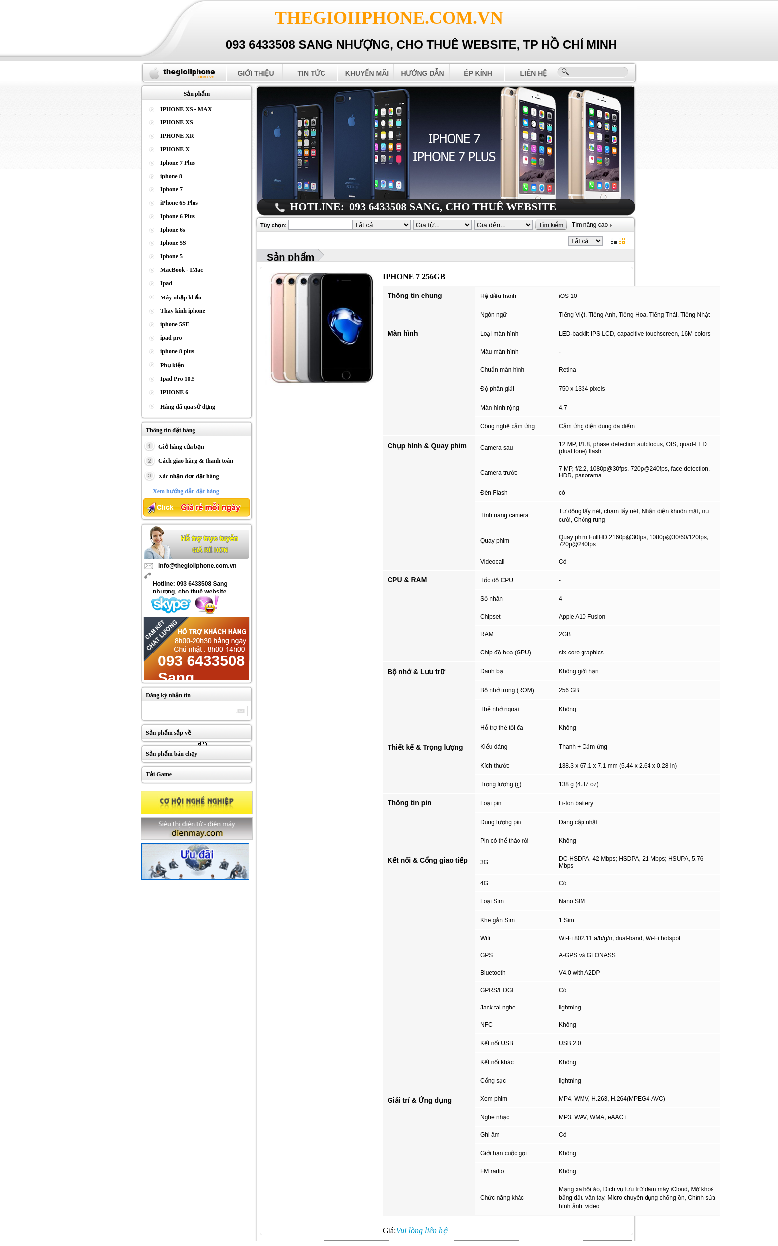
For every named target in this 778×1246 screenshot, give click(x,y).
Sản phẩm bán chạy (171, 753)
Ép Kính (478, 73)
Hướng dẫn (422, 73)
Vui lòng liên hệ (421, 1230)
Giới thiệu (255, 73)
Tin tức (311, 73)
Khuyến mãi (367, 73)
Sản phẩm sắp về (168, 732)
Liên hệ (533, 73)
